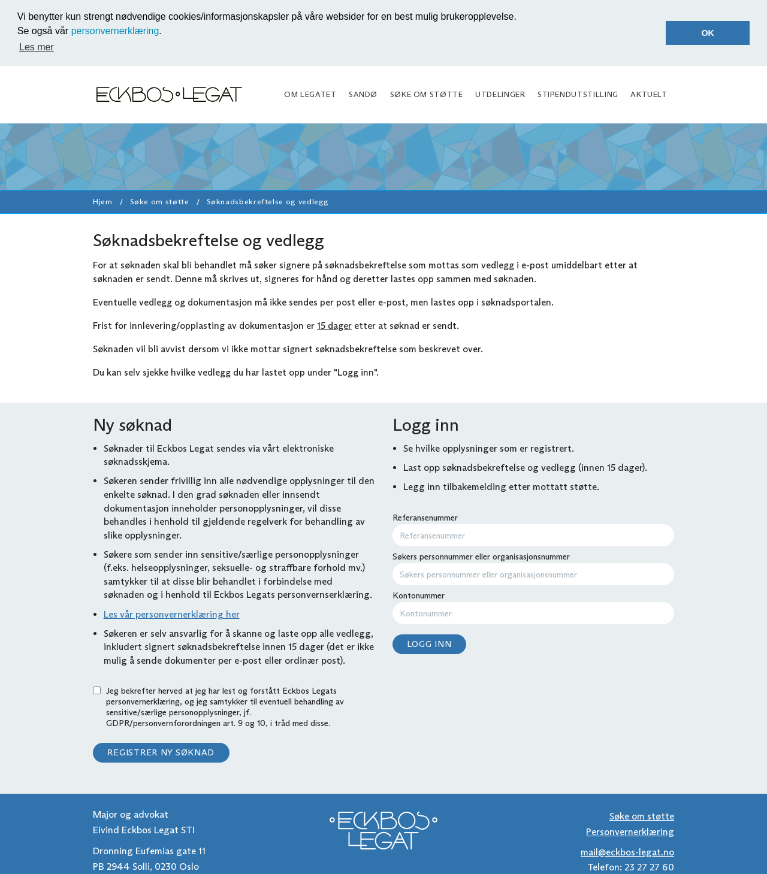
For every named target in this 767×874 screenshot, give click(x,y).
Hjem (103, 200)
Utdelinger (500, 93)
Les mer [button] (36, 47)
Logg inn (429, 642)
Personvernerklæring (630, 830)
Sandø (363, 93)
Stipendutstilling (577, 93)
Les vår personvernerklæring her (172, 612)
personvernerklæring (115, 31)
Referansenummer (533, 528)
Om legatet (310, 93)
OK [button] (707, 33)
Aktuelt (648, 93)
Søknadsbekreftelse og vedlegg (268, 200)
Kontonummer (533, 606)
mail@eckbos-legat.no (627, 850)
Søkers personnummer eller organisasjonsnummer (533, 567)
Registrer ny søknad (161, 751)
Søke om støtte (426, 93)
